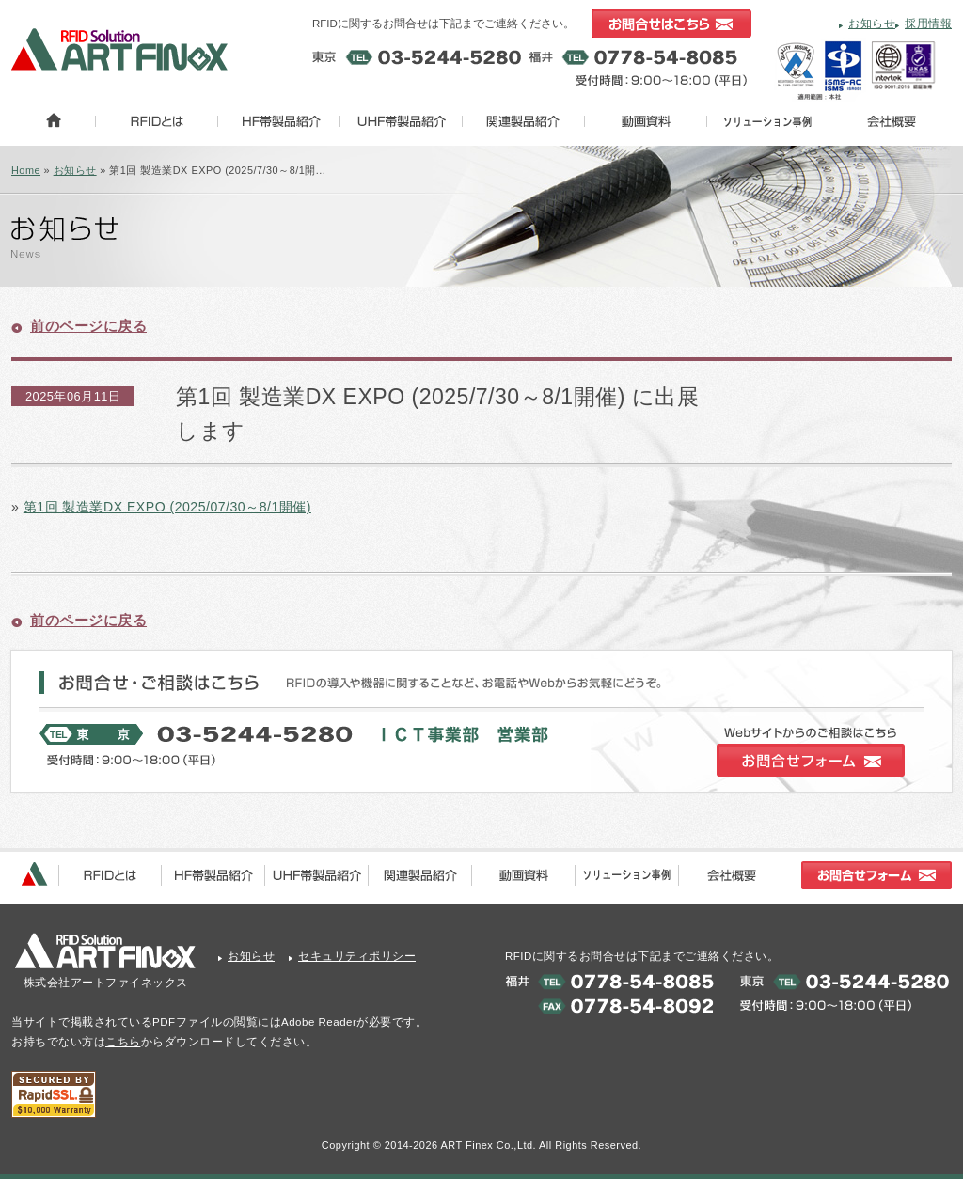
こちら (123, 1041)
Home (25, 170)
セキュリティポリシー (357, 956)
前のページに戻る (88, 326)
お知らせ (871, 23)
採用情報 (928, 23)
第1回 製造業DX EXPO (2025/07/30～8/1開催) (167, 506)
